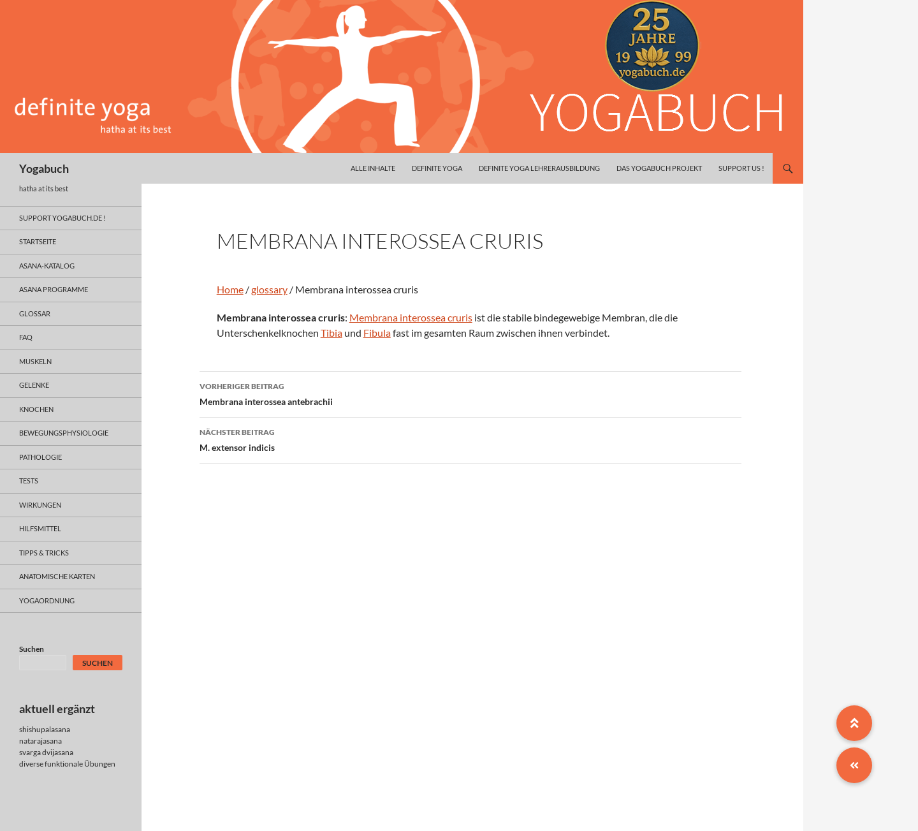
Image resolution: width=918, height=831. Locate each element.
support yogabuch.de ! (62, 218)
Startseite (37, 241)
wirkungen (40, 505)
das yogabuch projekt (659, 168)
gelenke (34, 385)
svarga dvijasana (46, 752)
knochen (36, 409)
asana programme (53, 289)
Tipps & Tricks (44, 552)
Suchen (31, 649)
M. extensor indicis (470, 439)
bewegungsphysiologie (63, 433)
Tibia (331, 333)
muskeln (35, 361)
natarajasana (40, 741)
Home (230, 289)
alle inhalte (373, 168)
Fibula (377, 333)
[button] (854, 765)
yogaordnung (47, 600)
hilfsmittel (40, 528)
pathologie (40, 457)
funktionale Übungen (80, 763)
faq (26, 337)
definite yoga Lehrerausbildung (539, 168)
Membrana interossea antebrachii (470, 393)
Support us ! (741, 168)
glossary (269, 289)
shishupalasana (44, 729)
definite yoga (437, 168)
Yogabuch (44, 168)
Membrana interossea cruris (410, 317)
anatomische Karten (57, 576)
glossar (34, 313)
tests (28, 480)
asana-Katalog (47, 265)
